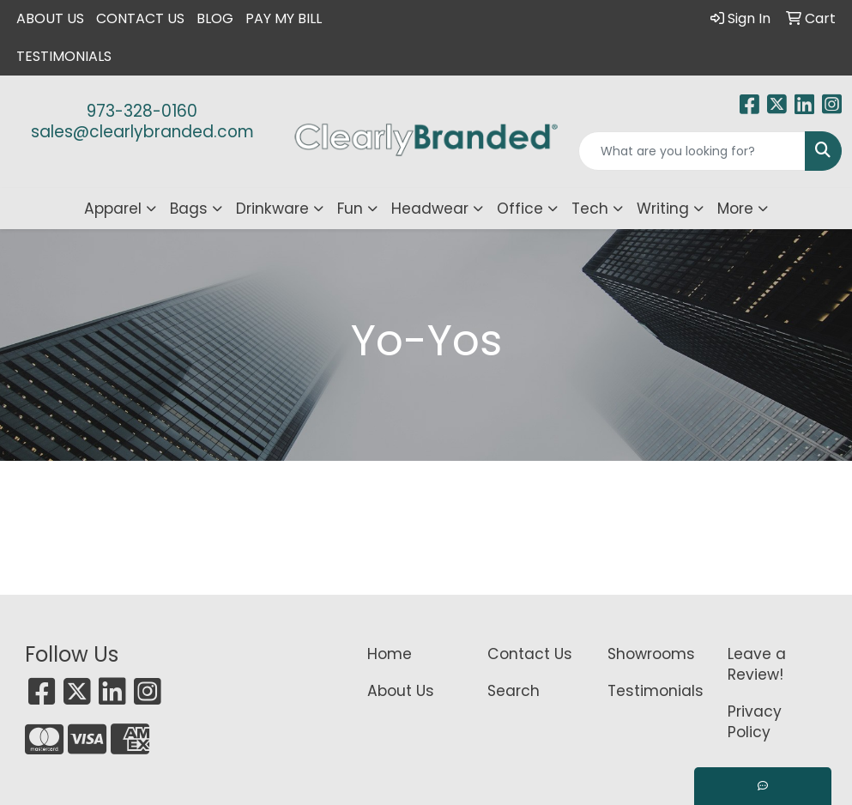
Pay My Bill (283, 18)
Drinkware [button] (272, 208)
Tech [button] (589, 208)
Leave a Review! (757, 664)
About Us (50, 18)
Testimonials (64, 56)
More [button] (735, 208)
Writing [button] (663, 208)
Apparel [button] (113, 208)
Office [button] (520, 208)
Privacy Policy (755, 721)
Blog (214, 18)
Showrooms (651, 654)
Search (513, 691)
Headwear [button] (429, 208)
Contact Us (140, 18)
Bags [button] (189, 208)
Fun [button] (350, 208)
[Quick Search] (692, 151)
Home (389, 654)
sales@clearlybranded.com (142, 131)
